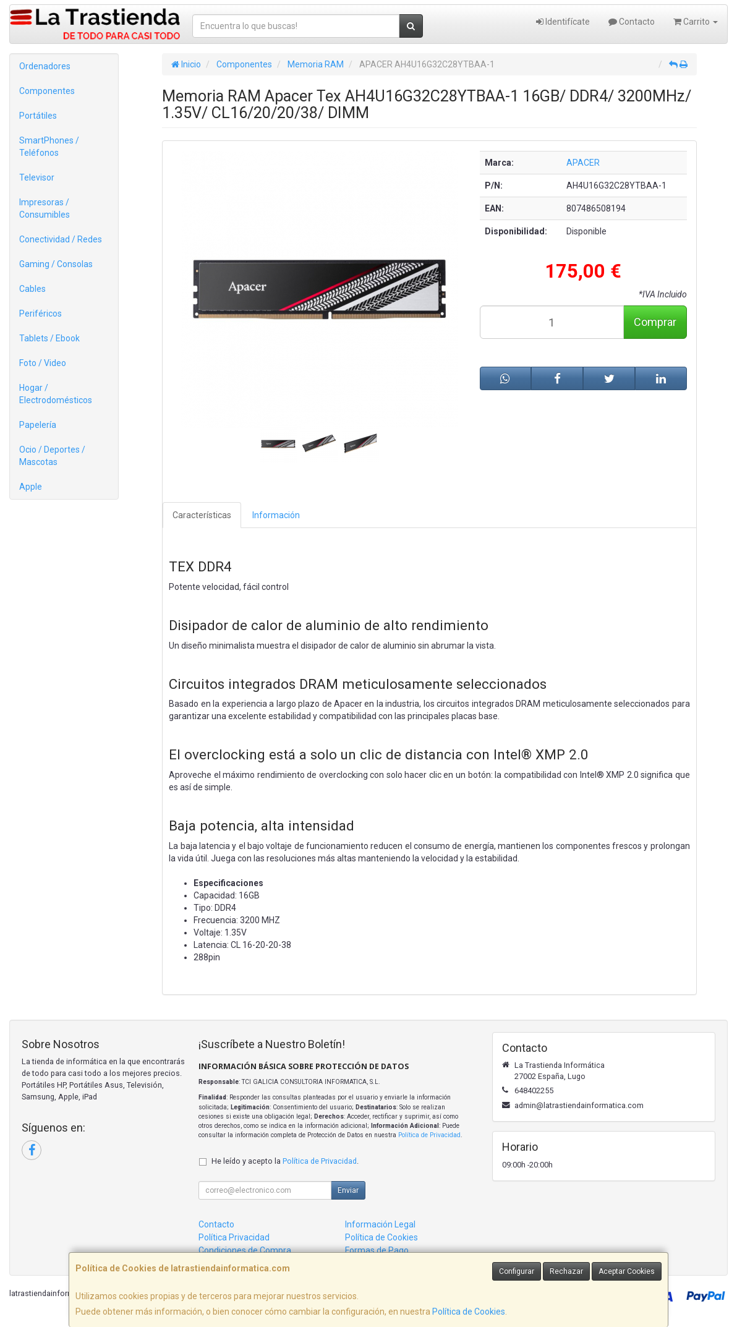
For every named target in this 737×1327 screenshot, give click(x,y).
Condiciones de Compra (244, 1250)
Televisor (36, 177)
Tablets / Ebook (49, 338)
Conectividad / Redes (60, 239)
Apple (30, 487)
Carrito (695, 22)
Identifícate (563, 22)
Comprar (655, 321)
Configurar (516, 1271)
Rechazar (566, 1271)
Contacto (631, 22)
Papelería (37, 425)
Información (276, 515)
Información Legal (380, 1224)
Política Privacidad (234, 1237)
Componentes (47, 91)
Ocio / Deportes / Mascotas (52, 456)
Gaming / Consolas (56, 264)
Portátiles (38, 116)
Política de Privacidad (429, 1135)
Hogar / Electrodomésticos (55, 394)
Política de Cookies (468, 1311)
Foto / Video (42, 363)
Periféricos (40, 313)
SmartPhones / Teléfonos (49, 146)
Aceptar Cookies (627, 1271)
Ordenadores (44, 66)
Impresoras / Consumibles (44, 208)
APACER (583, 163)
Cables (32, 289)
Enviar (348, 1190)
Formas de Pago (377, 1250)
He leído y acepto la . (285, 1161)
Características (202, 515)
